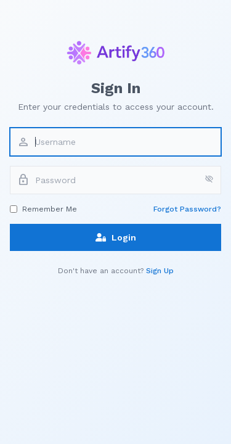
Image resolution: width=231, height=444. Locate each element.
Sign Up (160, 270)
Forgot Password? (187, 209)
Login (115, 237)
